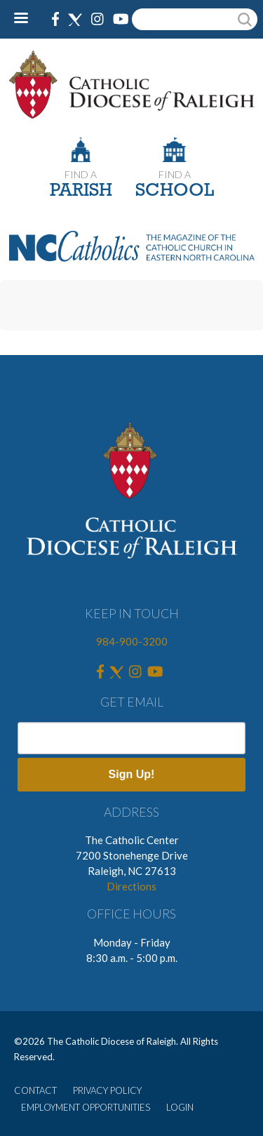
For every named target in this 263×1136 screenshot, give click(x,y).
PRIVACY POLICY (107, 1090)
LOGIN (180, 1107)
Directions (131, 886)
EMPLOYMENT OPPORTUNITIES (85, 1107)
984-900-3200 (132, 641)
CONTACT (35, 1090)
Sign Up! (132, 774)
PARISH (81, 191)
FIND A (81, 174)
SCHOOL (174, 191)
